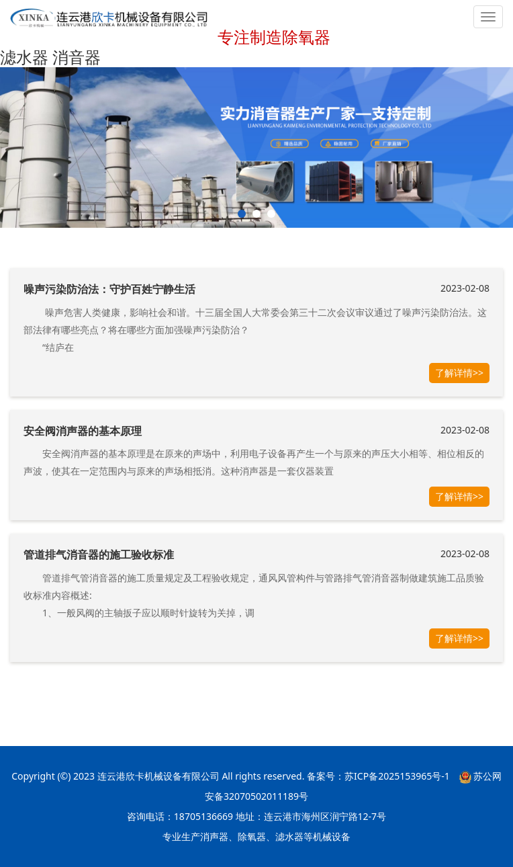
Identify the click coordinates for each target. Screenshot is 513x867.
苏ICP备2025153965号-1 (397, 776)
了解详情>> (459, 372)
